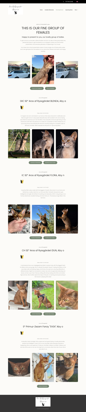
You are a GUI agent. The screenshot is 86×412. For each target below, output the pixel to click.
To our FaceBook (50, 88)
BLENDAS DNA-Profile (50, 162)
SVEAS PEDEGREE (43, 386)
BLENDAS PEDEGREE (35, 162)
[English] (77, 1)
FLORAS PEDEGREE (35, 237)
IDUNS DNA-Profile (49, 314)
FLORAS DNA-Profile (50, 237)
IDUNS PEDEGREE (36, 314)
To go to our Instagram (37, 88)
